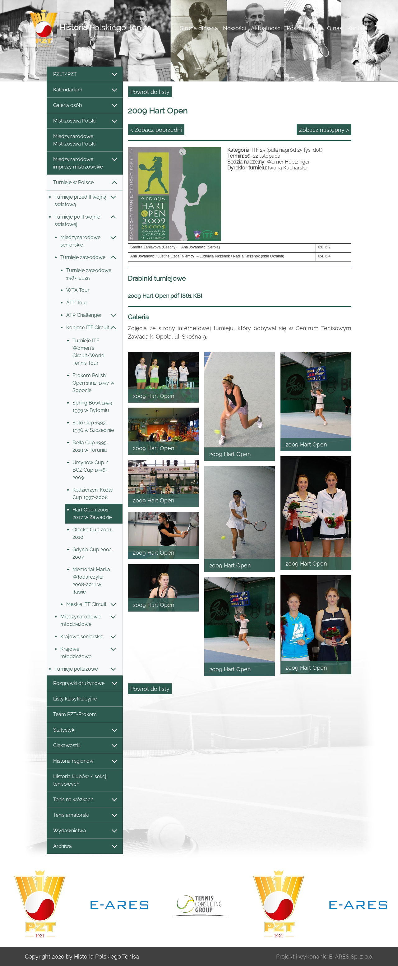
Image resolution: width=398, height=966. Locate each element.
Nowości (234, 28)
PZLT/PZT (84, 74)
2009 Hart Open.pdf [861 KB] (165, 296)
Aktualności (266, 28)
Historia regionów (84, 761)
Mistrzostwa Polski (84, 121)
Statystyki (84, 730)
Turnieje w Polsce (84, 182)
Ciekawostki (84, 745)
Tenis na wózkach (84, 800)
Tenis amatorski (84, 815)
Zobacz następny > (324, 130)
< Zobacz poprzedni (156, 130)
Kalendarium (84, 90)
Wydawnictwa (84, 831)
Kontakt (357, 28)
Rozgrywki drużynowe (84, 683)
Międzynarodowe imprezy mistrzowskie (84, 163)
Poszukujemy (304, 28)
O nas (334, 28)
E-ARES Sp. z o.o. (351, 956)
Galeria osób (84, 105)
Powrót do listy (149, 92)
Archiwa (84, 846)
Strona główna (199, 28)
